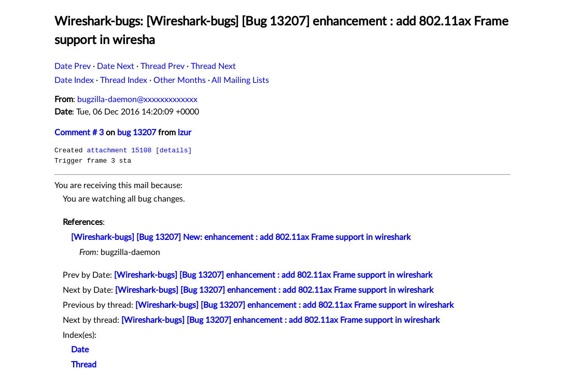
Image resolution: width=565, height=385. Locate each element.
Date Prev (72, 66)
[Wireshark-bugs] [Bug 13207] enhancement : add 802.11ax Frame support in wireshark (273, 275)
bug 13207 (136, 133)
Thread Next (213, 66)
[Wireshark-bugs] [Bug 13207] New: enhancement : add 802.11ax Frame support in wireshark (241, 237)
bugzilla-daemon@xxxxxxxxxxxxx (137, 99)
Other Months (179, 80)
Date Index (74, 80)
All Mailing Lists (240, 80)
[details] (174, 150)
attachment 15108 (119, 150)
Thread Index (123, 80)
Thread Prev (162, 66)
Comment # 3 (79, 133)
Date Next (115, 66)
